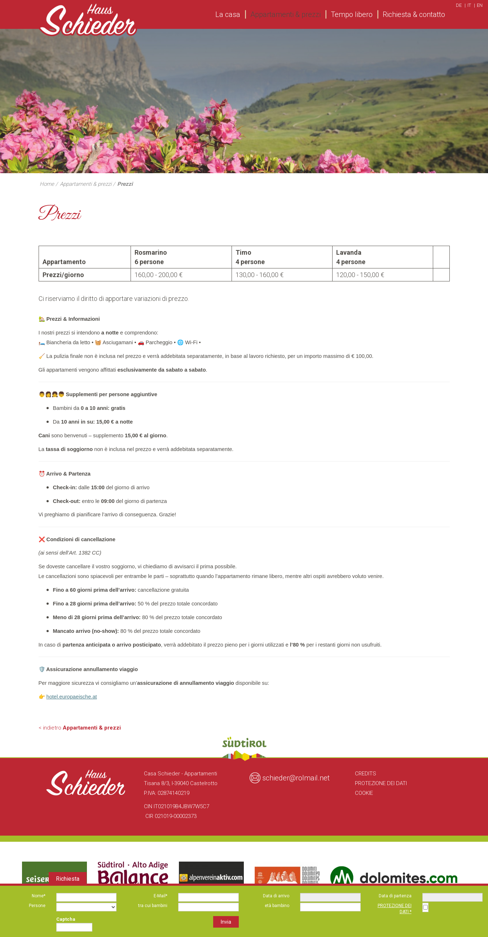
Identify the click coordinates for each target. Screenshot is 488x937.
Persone (37, 905)
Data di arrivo (276, 895)
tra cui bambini (152, 905)
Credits (365, 773)
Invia (226, 922)
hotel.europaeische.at (72, 697)
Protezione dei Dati (381, 783)
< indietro (80, 727)
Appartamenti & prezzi (285, 14)
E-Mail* (160, 895)
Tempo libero (352, 14)
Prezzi (125, 184)
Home (47, 184)
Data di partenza (395, 895)
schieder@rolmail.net (296, 778)
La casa (227, 14)
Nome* (38, 895)
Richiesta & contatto (414, 14)
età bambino (277, 905)
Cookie (364, 793)
